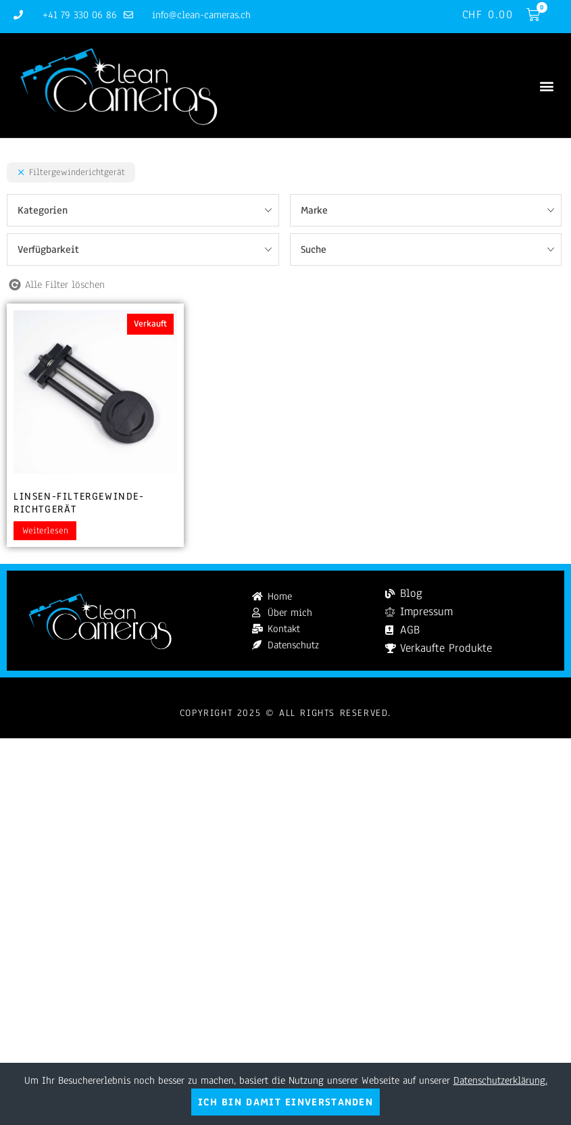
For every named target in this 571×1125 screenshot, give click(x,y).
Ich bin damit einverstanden (285, 1102)
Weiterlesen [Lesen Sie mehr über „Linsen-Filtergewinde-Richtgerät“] (45, 531)
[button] (546, 85)
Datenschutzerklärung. (500, 1080)
